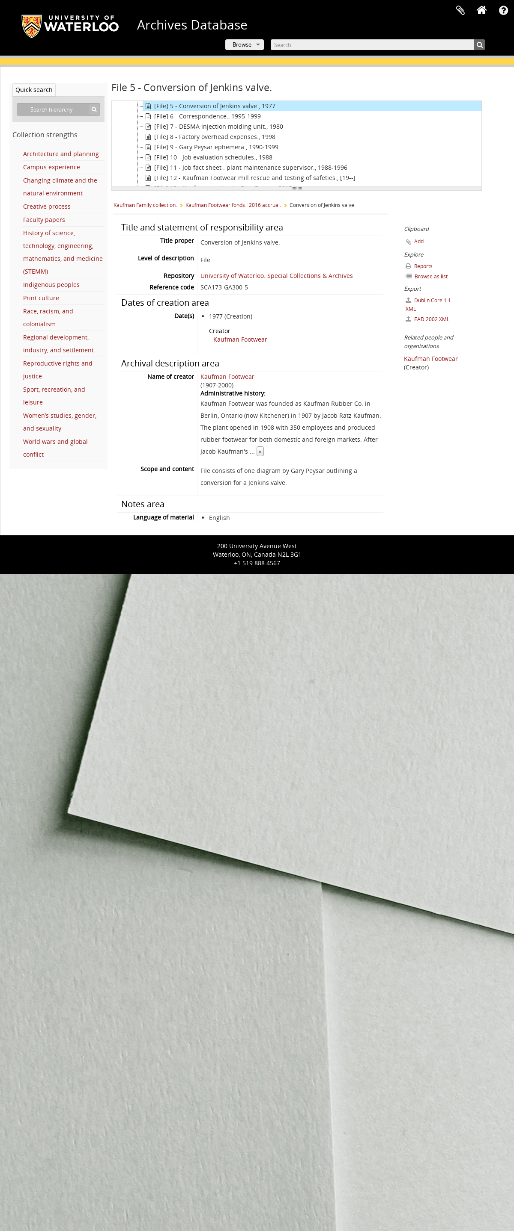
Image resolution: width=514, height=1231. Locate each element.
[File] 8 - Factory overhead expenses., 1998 (209, 137)
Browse (242, 44)
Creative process (47, 206)
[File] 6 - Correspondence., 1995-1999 (202, 116)
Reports (419, 266)
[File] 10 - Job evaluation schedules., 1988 (207, 157)
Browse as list (427, 276)
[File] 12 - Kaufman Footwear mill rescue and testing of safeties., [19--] (249, 178)
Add (419, 241)
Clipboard (460, 10)
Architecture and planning (61, 154)
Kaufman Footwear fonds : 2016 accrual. (233, 205)
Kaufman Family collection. (145, 205)
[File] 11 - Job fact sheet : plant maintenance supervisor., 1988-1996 (245, 167)
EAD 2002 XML (427, 319)
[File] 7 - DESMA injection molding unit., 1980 (213, 126)
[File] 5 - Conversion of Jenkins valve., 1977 (209, 106)
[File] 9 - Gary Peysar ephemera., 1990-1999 (210, 147)
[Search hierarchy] (58, 109)
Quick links (503, 10)
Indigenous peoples (51, 284)
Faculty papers (44, 219)
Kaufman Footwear (240, 339)
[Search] (378, 44)
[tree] (296, 143)
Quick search (34, 90)
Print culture (41, 298)
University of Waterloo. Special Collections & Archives (276, 276)
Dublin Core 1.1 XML (428, 305)
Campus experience (51, 167)
